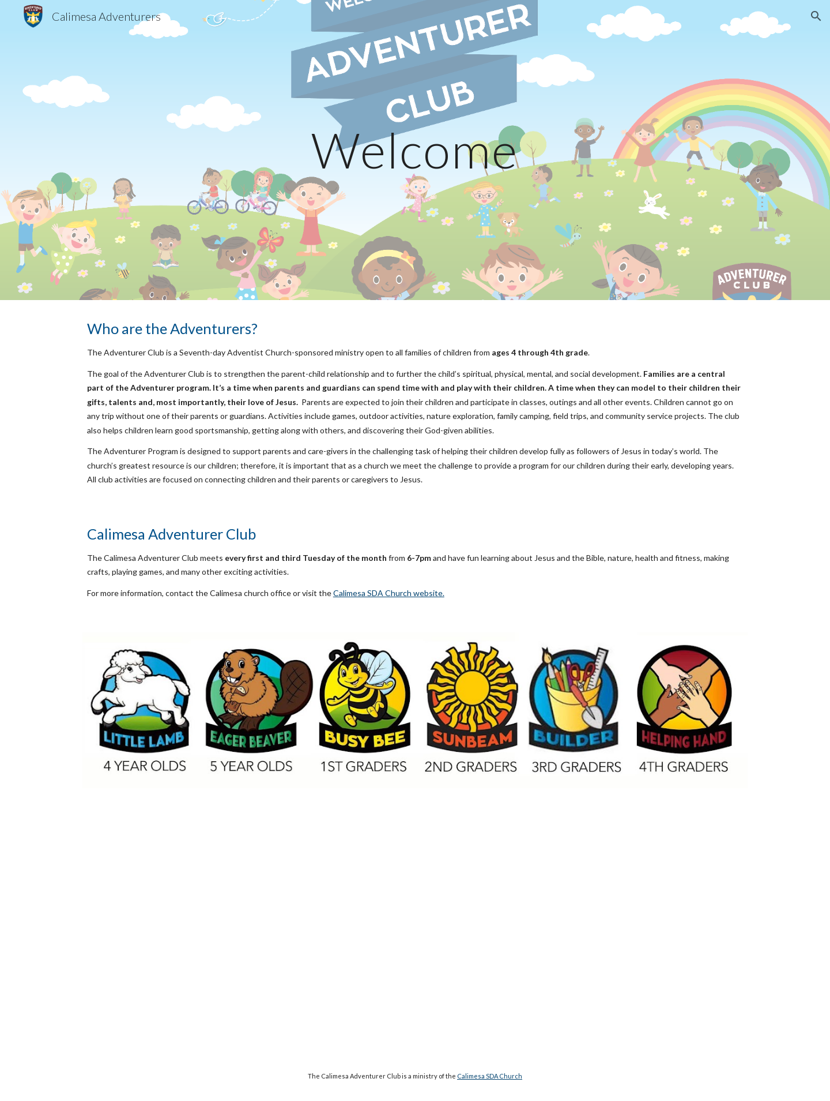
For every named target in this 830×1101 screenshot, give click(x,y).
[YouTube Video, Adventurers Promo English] (586, 926)
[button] (816, 16)
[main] (415, 150)
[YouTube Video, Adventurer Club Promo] (244, 926)
